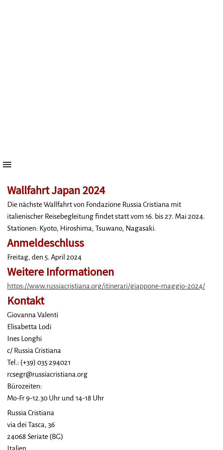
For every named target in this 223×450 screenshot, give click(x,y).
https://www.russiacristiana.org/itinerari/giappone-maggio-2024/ (106, 286)
